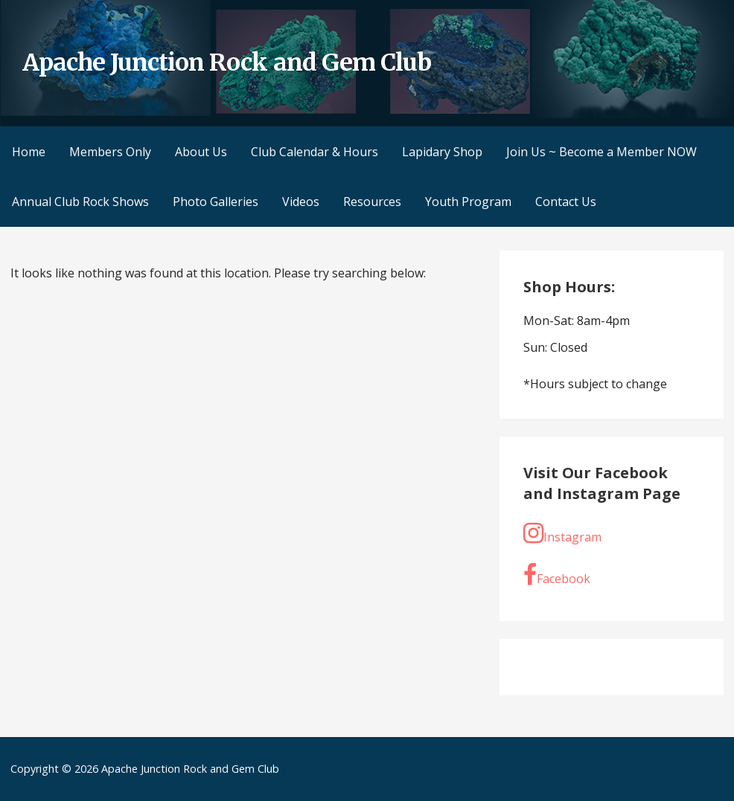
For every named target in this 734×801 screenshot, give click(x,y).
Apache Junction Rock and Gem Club (226, 62)
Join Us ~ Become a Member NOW (601, 152)
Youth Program (468, 201)
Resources (372, 201)
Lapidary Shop (442, 152)
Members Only (110, 152)
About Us (201, 152)
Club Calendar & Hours (314, 152)
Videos (300, 201)
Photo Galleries (215, 201)
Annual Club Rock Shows (80, 201)
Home (28, 152)
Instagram (562, 533)
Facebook (556, 575)
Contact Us (565, 201)
